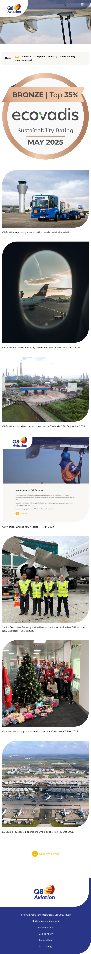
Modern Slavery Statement (45, 921)
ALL (17, 56)
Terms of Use (45, 940)
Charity (26, 56)
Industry (52, 56)
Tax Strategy (45, 946)
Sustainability (67, 56)
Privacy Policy (45, 927)
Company (39, 56)
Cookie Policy (45, 934)
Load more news (49, 853)
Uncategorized (23, 60)
